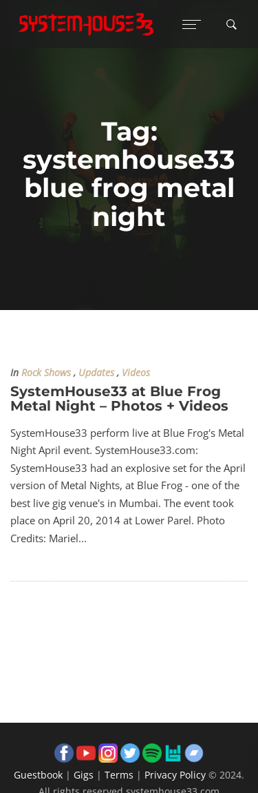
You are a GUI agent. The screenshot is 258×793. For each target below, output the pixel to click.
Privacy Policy (175, 774)
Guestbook (38, 774)
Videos (136, 373)
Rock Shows (46, 373)
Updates (96, 373)
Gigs (84, 774)
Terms (119, 774)
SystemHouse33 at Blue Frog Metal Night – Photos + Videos (119, 398)
